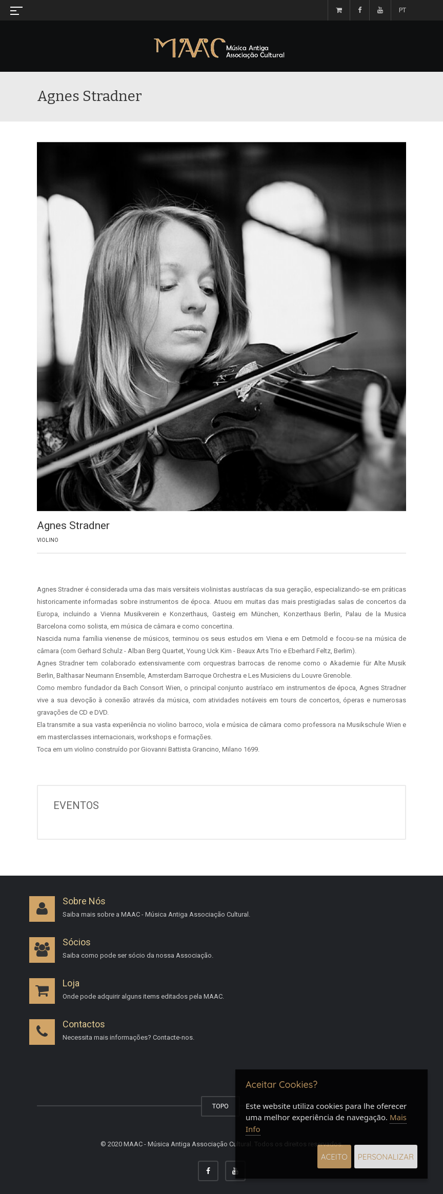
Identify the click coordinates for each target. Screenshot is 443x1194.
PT (402, 10)
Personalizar (386, 1157)
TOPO (220, 1106)
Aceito (334, 1157)
